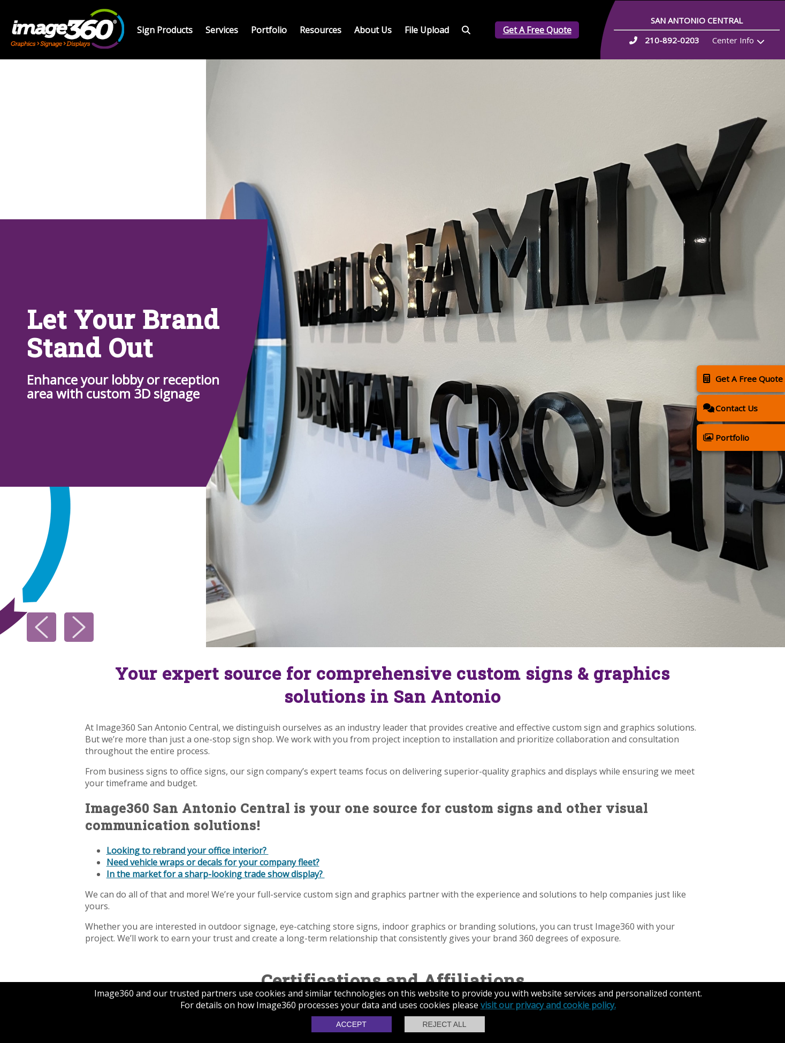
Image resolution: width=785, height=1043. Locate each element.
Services (221, 30)
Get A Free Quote (537, 30)
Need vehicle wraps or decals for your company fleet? (212, 862)
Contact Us (730, 408)
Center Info (733, 40)
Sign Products (165, 30)
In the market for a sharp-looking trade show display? (215, 874)
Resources (320, 30)
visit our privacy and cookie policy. (548, 1005)
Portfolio (269, 30)
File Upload (427, 30)
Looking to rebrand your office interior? (187, 850)
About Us (373, 30)
